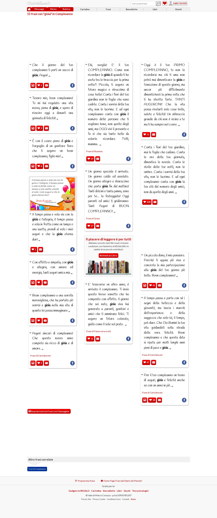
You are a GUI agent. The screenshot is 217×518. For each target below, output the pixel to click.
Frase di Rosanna (94, 151)
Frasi (108, 9)
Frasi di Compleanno (37, 469)
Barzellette (131, 9)
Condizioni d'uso (114, 499)
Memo (53, 9)
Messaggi (39, 9)
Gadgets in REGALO (79, 490)
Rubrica (66, 9)
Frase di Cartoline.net (40, 355)
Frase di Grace (93, 218)
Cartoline (85, 9)
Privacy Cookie (99, 499)
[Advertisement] (108, 37)
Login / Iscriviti (176, 3)
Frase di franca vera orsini (98, 331)
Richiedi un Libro (108, 255)
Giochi (178, 9)
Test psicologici (140, 490)
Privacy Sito (86, 499)
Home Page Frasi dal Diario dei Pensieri (121, 480)
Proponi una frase (85, 480)
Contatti (125, 499)
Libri (155, 9)
